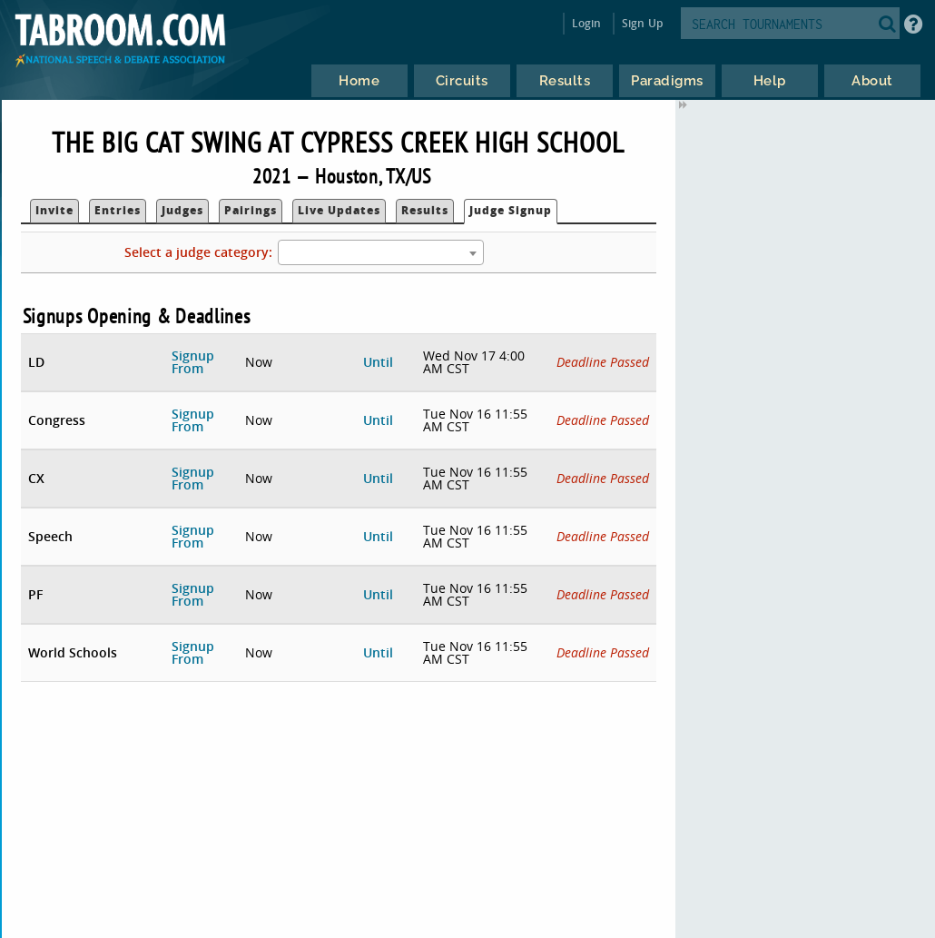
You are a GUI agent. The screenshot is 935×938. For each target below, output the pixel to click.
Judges (182, 210)
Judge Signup (510, 210)
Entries (117, 210)
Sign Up (642, 23)
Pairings (250, 210)
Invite (54, 210)
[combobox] (381, 252)
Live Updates (339, 210)
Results (424, 210)
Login (587, 23)
